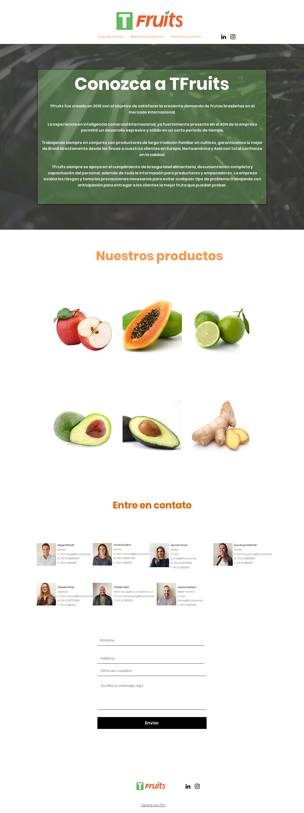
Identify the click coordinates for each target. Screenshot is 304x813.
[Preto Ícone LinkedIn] (223, 36)
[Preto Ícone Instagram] (232, 36)
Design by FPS (153, 805)
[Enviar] (152, 723)
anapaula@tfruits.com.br (257, 554)
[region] (83, 329)
